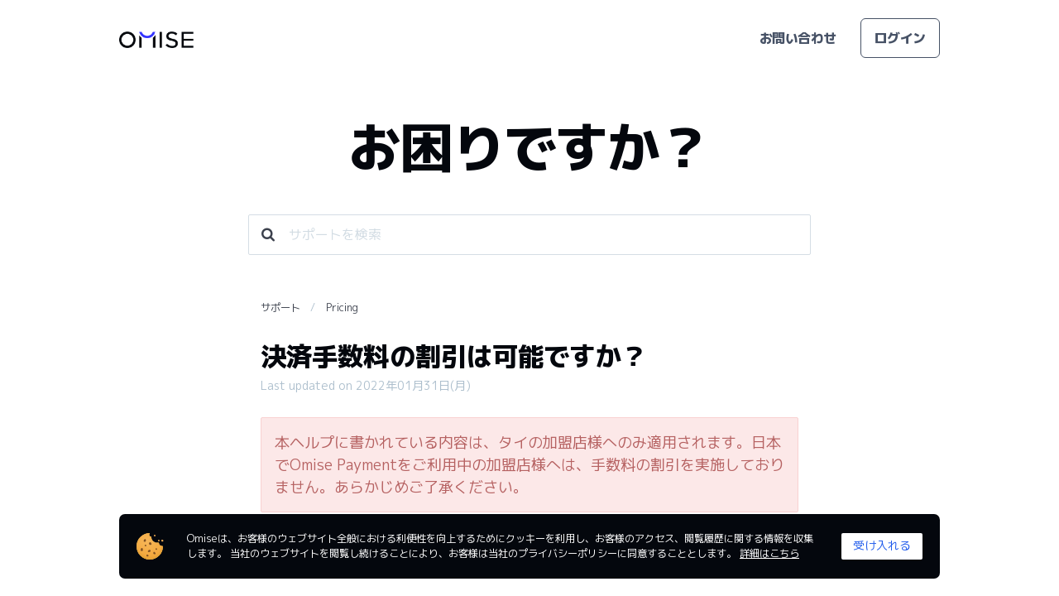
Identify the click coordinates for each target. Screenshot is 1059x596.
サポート (280, 307)
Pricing (342, 307)
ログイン (900, 38)
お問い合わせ (798, 38)
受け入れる (882, 545)
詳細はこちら (769, 553)
